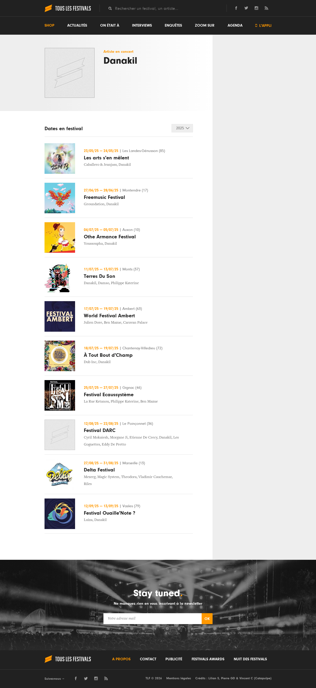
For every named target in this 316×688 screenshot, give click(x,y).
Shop (49, 25)
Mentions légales (178, 678)
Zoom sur (205, 25)
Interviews (142, 25)
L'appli (263, 26)
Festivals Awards (208, 659)
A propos (121, 659)
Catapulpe (262, 678)
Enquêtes (173, 25)
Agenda (235, 25)
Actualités (77, 25)
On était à (109, 25)
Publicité (173, 659)
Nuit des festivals (250, 659)
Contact (148, 659)
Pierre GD (228, 678)
